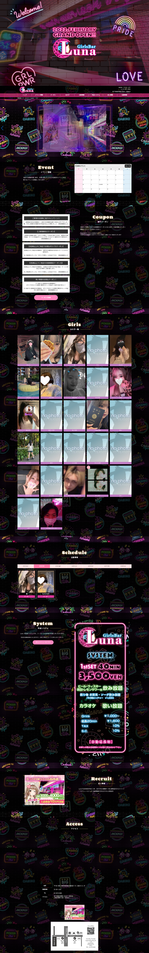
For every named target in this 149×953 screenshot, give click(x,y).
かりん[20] (98, 463)
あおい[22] (51, 430)
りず (28, 528)
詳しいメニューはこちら (43, 642)
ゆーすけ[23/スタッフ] (74, 495)
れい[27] (28, 463)
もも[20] (97, 397)
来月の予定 (127, 166)
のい (120, 495)
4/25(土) (74, 566)
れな (120, 397)
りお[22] (28, 397)
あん (120, 430)
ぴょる (121, 365)
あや (51, 463)
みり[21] (51, 495)
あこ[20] (74, 430)
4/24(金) (58, 566)
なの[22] (51, 365)
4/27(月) (107, 566)
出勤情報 (81, 95)
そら (97, 365)
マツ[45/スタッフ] (51, 528)
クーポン (53, 95)
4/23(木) (42, 566)
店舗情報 (124, 95)
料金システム (96, 95)
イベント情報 (39, 95)
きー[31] (97, 495)
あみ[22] (28, 430)
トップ (25, 95)
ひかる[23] (28, 495)
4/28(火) (123, 566)
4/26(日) (91, 566)
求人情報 (110, 95)
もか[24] (51, 397)
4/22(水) (25, 566)
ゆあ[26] (74, 397)
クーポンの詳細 (46, 297)
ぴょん (28, 365)
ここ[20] (74, 463)
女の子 (67, 95)
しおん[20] (98, 430)
